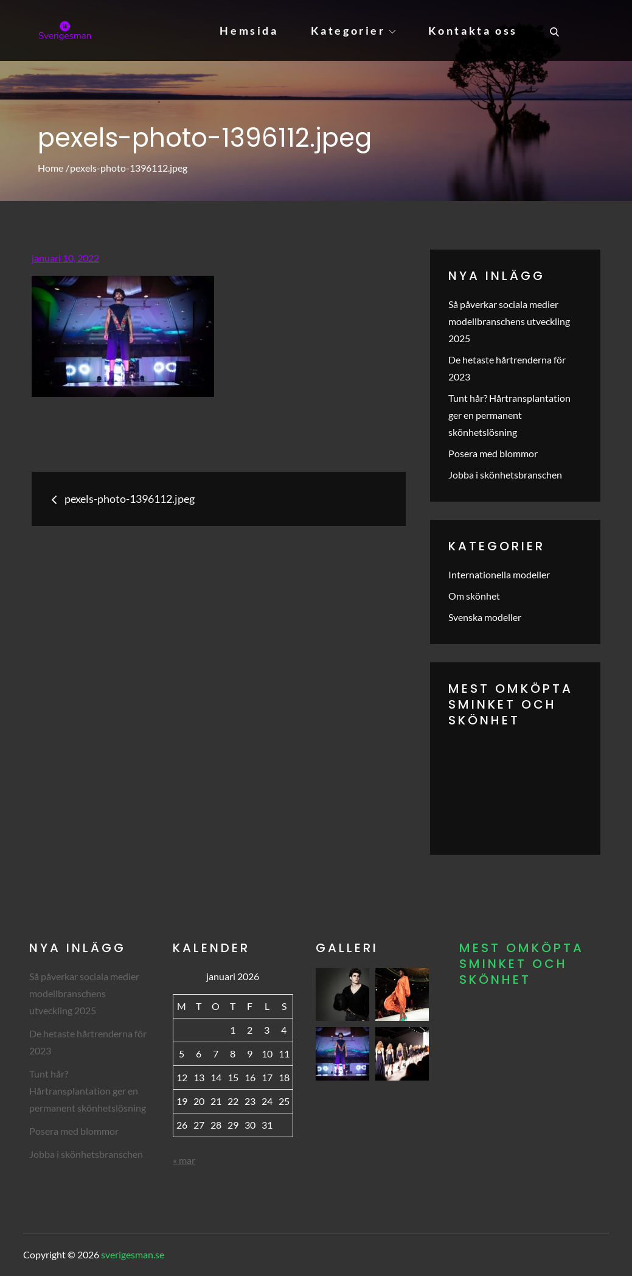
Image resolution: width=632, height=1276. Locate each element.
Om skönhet (474, 595)
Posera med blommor (493, 453)
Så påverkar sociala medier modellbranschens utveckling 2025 (509, 321)
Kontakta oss (473, 30)
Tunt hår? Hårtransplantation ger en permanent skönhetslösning (509, 415)
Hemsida (249, 30)
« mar (184, 1160)
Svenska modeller (484, 617)
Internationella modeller (499, 574)
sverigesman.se (132, 1254)
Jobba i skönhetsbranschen (505, 474)
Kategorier (353, 30)
